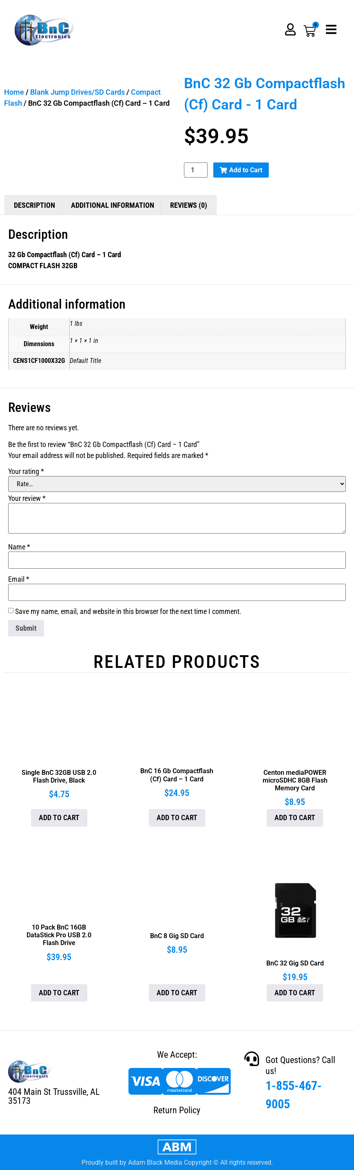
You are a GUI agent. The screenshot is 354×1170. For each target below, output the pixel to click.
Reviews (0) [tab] (188, 205)
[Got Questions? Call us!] (251, 1059)
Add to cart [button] (59, 817)
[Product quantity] (196, 170)
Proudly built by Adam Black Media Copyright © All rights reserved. (177, 1162)
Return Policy (176, 1110)
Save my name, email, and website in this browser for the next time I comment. (128, 611)
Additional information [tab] (112, 205)
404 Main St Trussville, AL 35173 (54, 1096)
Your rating (26, 471)
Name (19, 547)
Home (14, 92)
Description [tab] (34, 205)
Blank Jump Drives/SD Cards (77, 92)
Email (18, 579)
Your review (27, 498)
